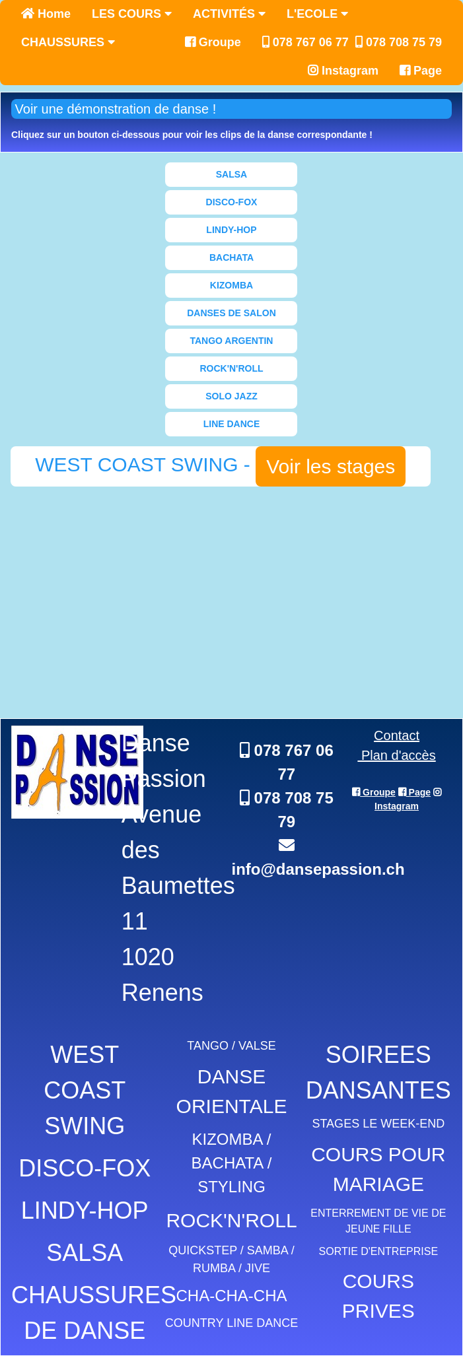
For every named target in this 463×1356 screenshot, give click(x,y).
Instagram (343, 70)
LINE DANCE (231, 424)
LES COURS (132, 13)
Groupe (213, 42)
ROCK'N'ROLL (231, 368)
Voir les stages (330, 466)
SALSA (231, 174)
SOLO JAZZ (231, 396)
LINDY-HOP (231, 229)
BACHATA (231, 257)
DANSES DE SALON (231, 313)
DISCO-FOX (232, 202)
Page (421, 70)
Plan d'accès (396, 755)
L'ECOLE (317, 13)
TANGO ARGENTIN (231, 340)
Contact (396, 735)
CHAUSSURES (68, 42)
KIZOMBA (231, 285)
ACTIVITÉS (229, 13)
